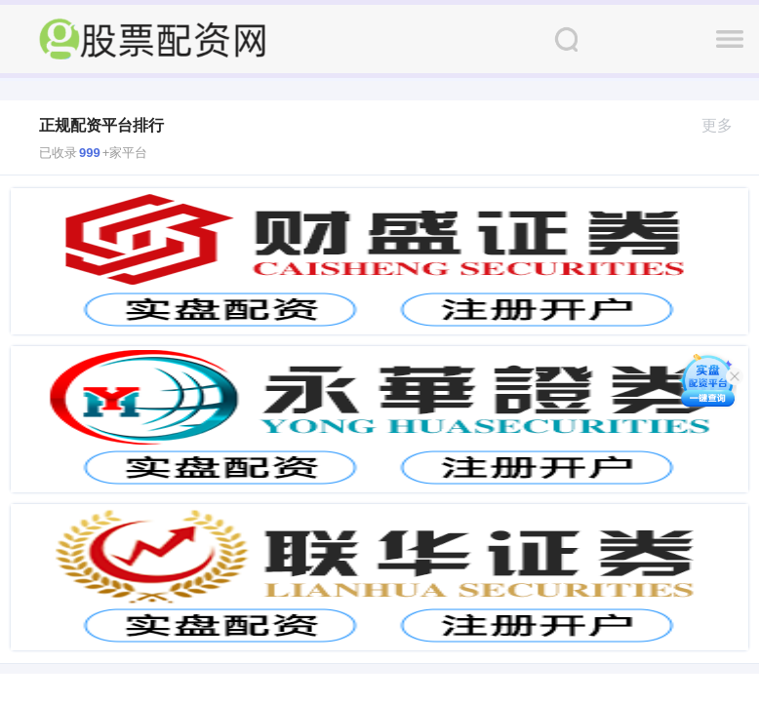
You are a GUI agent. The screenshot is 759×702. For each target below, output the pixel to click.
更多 (725, 125)
